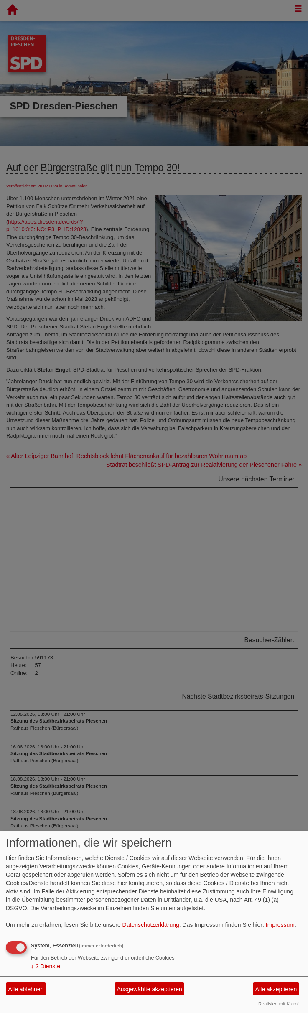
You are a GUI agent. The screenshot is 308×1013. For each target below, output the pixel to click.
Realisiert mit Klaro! (278, 1003)
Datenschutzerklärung (150, 924)
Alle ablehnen (26, 989)
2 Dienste (45, 966)
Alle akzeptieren (276, 989)
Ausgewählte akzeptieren (149, 989)
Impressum (280, 924)
